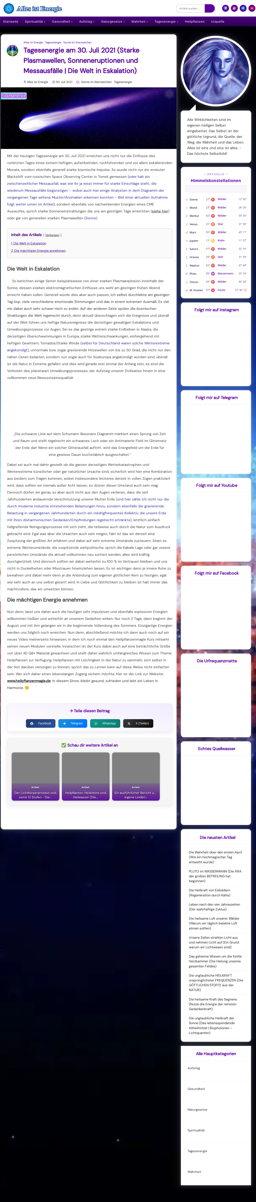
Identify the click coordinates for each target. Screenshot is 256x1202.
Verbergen (52, 235)
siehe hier (160, 211)
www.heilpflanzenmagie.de (29, 681)
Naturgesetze (111, 21)
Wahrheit (138, 21)
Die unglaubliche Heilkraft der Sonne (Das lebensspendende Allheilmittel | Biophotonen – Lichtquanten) (212, 1025)
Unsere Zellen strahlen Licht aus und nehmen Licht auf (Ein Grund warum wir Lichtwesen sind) (214, 942)
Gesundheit (61, 21)
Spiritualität (34, 21)
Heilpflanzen (195, 21)
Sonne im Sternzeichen (77, 42)
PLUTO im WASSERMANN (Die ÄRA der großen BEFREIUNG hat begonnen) (215, 876)
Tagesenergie (165, 21)
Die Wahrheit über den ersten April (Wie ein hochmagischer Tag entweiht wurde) (215, 857)
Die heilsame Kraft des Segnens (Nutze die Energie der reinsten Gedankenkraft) (213, 1004)
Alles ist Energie (33, 42)
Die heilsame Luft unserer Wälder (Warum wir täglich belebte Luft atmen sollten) (214, 923)
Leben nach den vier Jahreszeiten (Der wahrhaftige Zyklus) (214, 906)
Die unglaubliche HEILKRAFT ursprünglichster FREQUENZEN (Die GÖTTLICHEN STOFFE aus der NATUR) (216, 982)
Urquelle (217, 21)
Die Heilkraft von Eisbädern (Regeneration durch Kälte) (209, 892)
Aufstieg (85, 21)
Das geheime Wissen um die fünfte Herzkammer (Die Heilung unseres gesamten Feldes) (215, 961)
